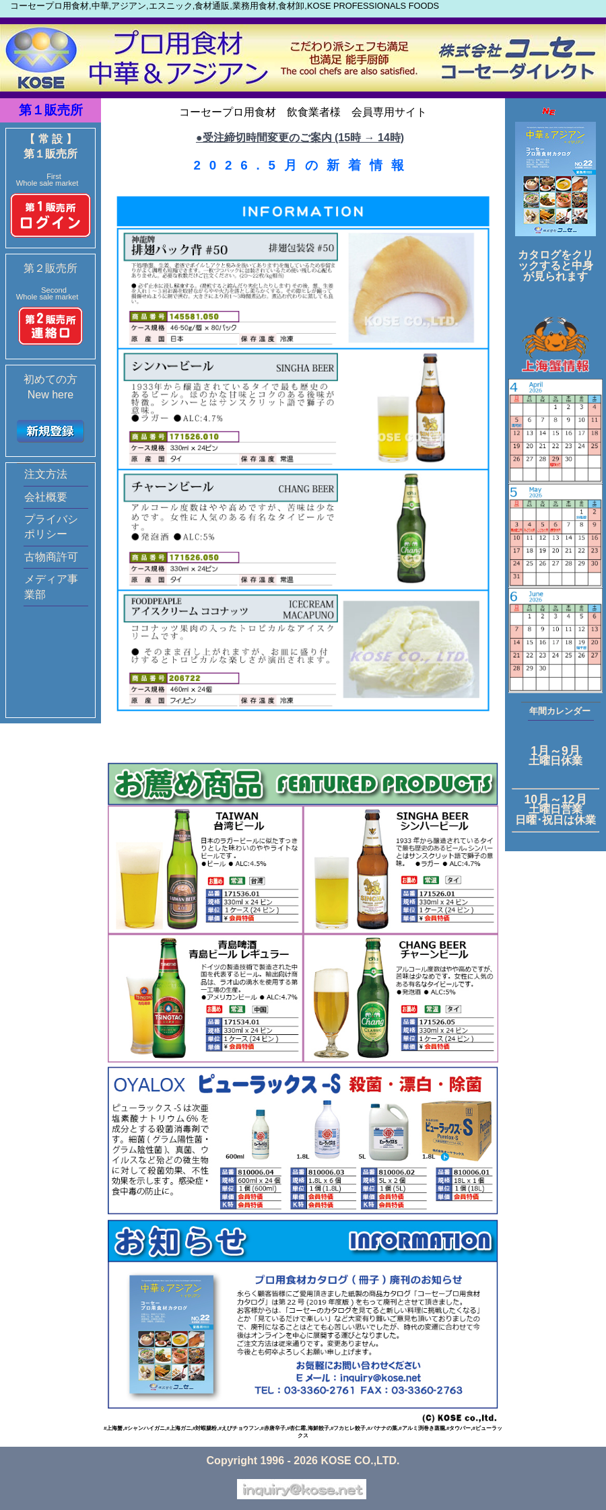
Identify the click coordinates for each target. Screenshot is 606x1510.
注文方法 (45, 474)
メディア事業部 (51, 586)
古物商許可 (51, 557)
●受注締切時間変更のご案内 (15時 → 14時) (300, 137)
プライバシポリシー (51, 526)
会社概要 (45, 497)
